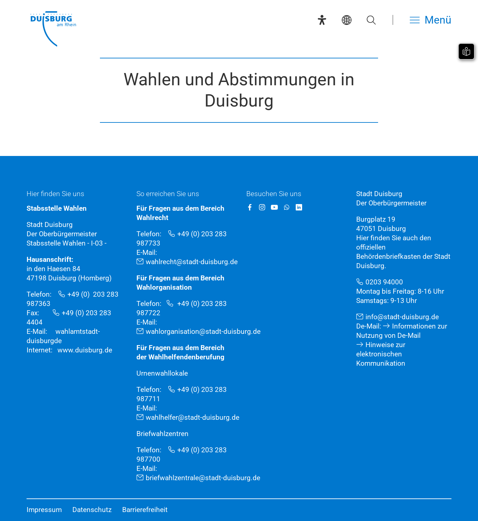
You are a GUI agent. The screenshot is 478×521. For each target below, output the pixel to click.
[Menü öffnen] (430, 20)
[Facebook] (249, 207)
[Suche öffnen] (371, 20)
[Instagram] (262, 207)
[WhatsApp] (286, 207)
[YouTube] (274, 207)
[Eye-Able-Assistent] (322, 20)
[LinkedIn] (298, 207)
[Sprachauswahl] (347, 20)
